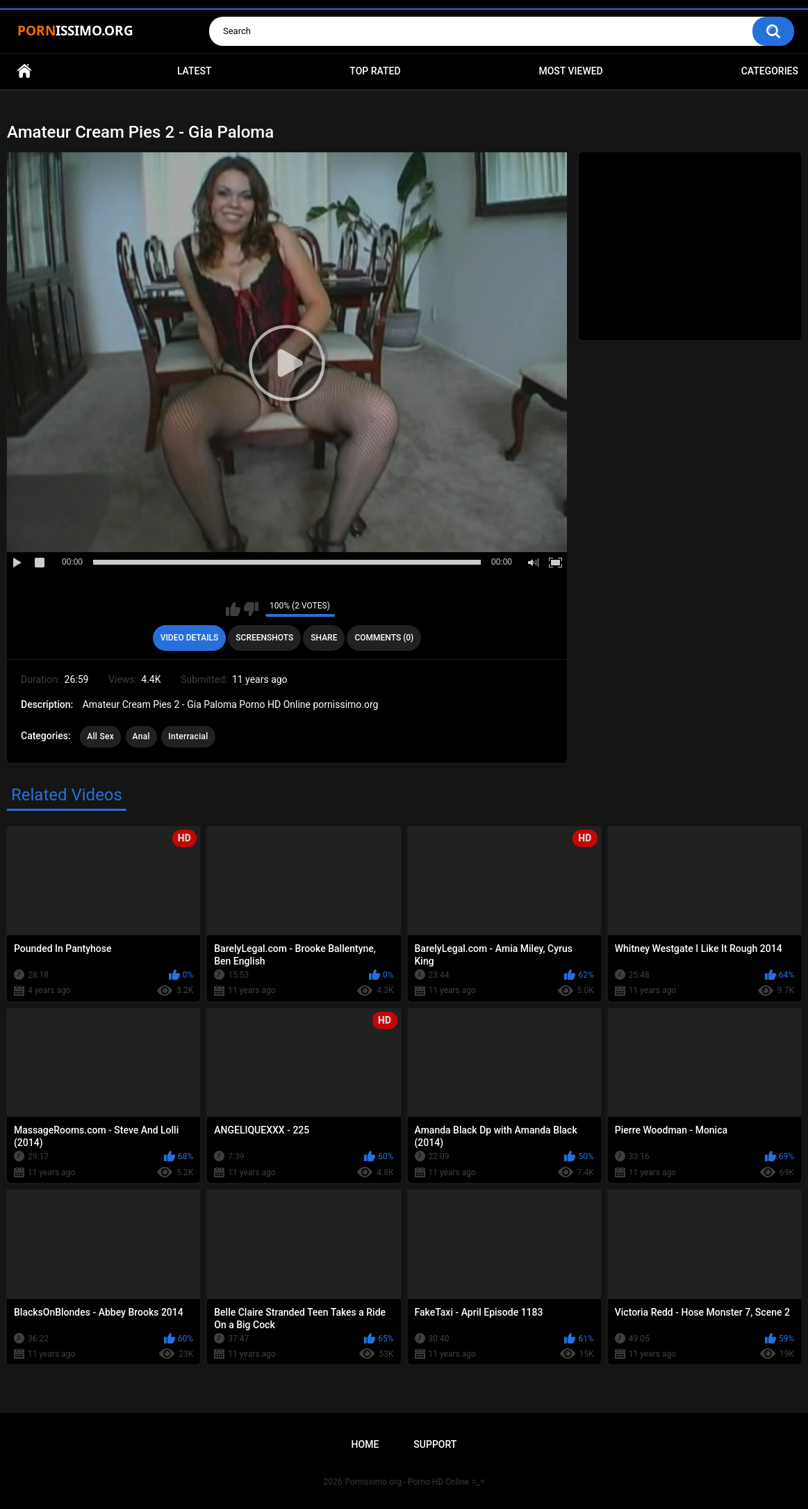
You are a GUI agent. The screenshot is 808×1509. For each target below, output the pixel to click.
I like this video (233, 609)
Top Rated (374, 70)
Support (434, 1444)
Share (324, 638)
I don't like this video (251, 609)
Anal (141, 736)
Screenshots (264, 638)
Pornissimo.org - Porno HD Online (407, 1482)
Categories (769, 70)
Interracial (188, 736)
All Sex (100, 736)
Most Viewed (570, 70)
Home (24, 71)
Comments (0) (383, 638)
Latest (194, 70)
